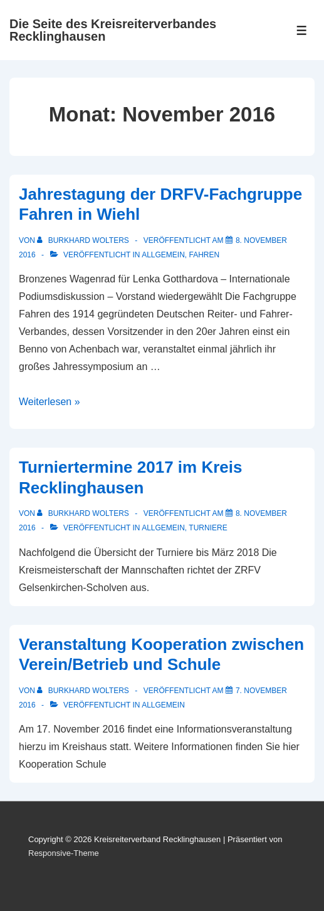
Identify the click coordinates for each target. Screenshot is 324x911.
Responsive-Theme (63, 853)
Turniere (208, 527)
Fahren (204, 254)
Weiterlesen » (49, 401)
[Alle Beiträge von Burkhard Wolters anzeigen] (84, 240)
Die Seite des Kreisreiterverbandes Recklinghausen (112, 30)
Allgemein (163, 254)
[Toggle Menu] (302, 30)
